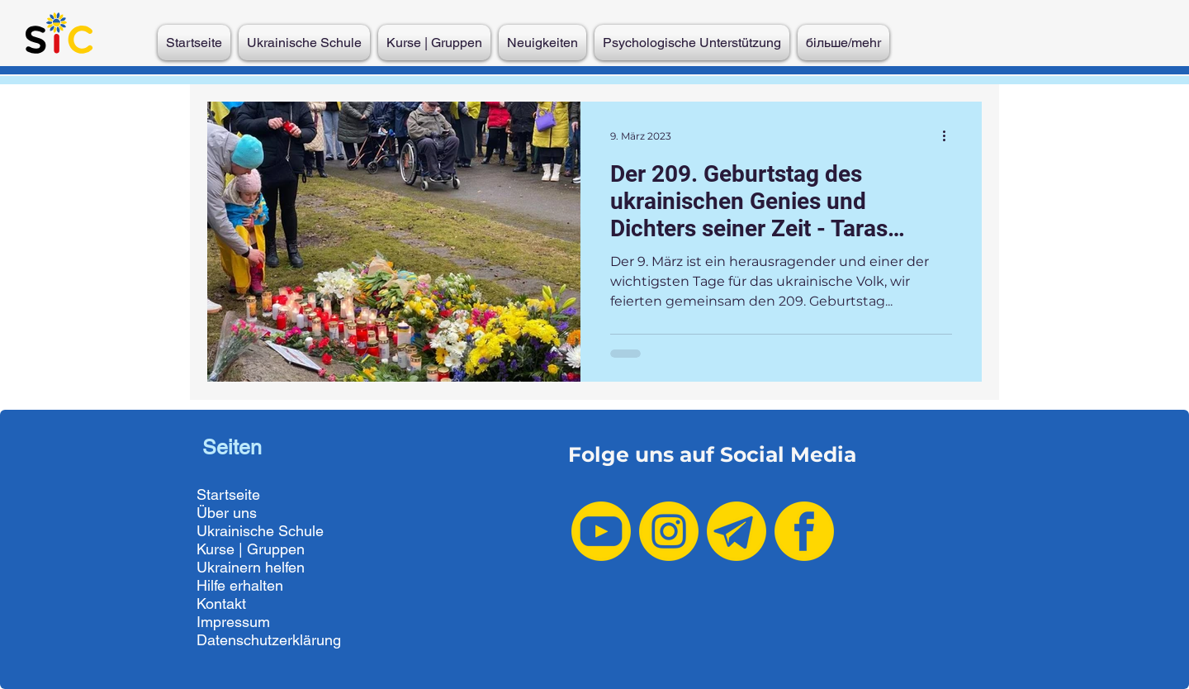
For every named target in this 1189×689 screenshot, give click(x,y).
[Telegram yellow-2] (736, 531)
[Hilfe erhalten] (277, 586)
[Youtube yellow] (601, 531)
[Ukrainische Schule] (277, 531)
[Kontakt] (277, 604)
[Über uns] (277, 513)
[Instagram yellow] (669, 531)
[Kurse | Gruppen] (277, 549)
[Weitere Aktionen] (949, 135)
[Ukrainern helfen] (277, 567)
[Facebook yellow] (804, 531)
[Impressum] (277, 622)
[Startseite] (277, 495)
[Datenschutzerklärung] (277, 640)
